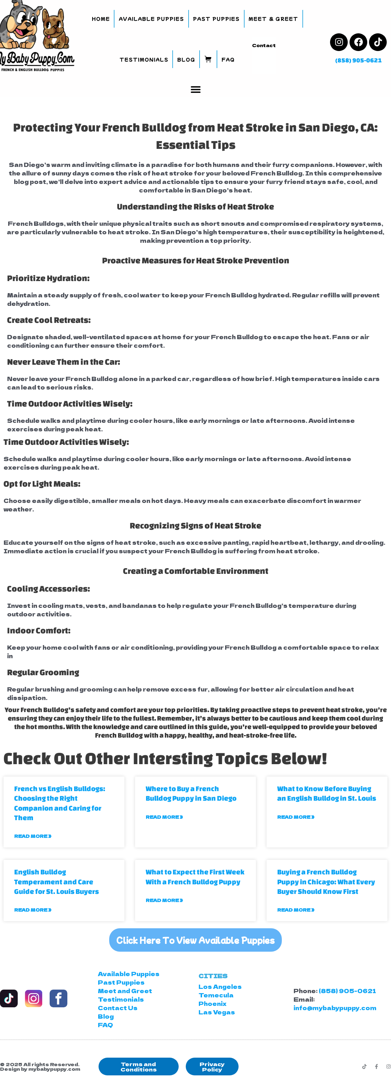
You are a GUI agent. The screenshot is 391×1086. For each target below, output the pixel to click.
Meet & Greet (273, 18)
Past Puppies (216, 18)
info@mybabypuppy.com (335, 1007)
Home (101, 18)
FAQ (228, 59)
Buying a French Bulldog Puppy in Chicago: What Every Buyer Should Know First (326, 881)
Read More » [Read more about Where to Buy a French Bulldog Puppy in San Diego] (164, 817)
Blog (186, 59)
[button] (195, 89)
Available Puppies (151, 18)
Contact (264, 45)
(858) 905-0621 (358, 60)
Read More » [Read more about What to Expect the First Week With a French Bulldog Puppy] (164, 900)
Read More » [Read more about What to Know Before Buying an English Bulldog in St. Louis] (295, 817)
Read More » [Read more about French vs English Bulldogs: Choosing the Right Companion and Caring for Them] (32, 836)
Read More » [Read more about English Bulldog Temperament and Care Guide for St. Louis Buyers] (32, 910)
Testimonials (143, 59)
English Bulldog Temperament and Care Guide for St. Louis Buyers (56, 881)
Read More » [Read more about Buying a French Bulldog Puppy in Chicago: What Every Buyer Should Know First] (295, 910)
